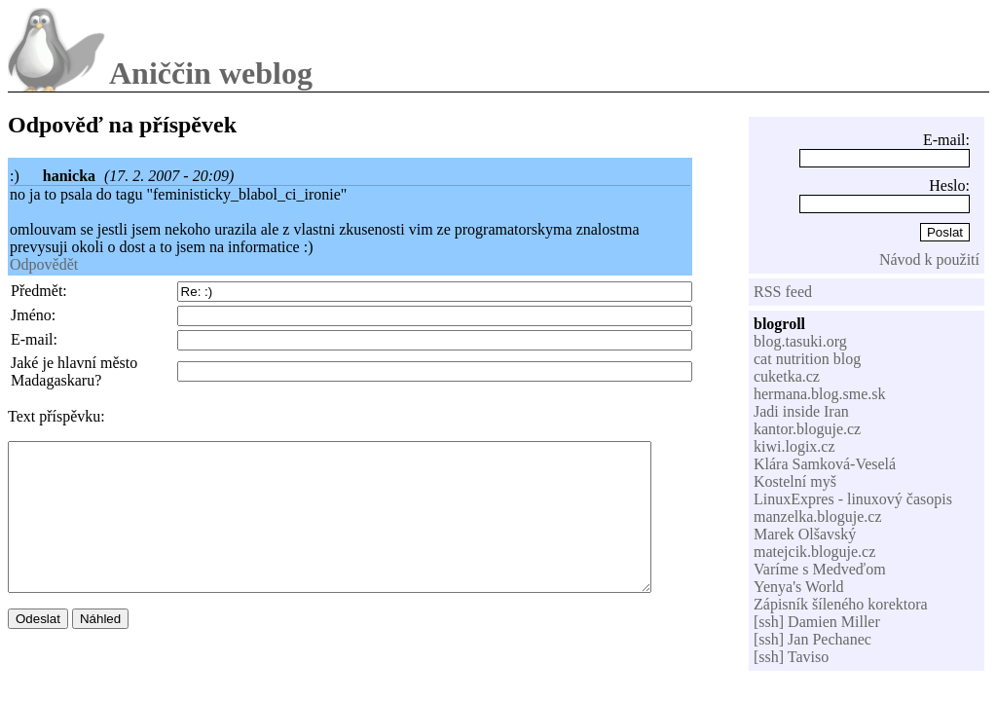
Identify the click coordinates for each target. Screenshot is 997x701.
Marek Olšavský (805, 534)
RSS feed (783, 291)
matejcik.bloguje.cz (814, 551)
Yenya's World (799, 586)
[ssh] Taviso (791, 656)
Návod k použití (929, 259)
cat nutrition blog (807, 358)
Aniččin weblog (211, 73)
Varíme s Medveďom (820, 569)
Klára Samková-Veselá (825, 464)
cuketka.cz (787, 376)
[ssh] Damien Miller (817, 621)
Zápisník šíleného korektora (841, 604)
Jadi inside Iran (801, 411)
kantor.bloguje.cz (807, 429)
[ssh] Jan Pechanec (812, 639)
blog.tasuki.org (800, 341)
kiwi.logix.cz (794, 446)
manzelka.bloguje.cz (818, 516)
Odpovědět (44, 264)
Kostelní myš (795, 481)
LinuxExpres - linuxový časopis (853, 499)
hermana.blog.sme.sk (820, 394)
